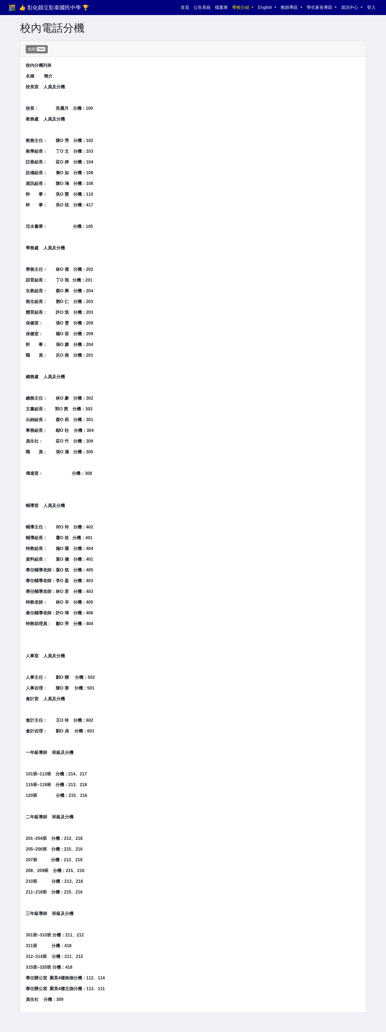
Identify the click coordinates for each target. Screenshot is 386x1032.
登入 (371, 7)
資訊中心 (350, 7)
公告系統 (202, 7)
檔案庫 (221, 7)
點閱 (36, 49)
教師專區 (290, 7)
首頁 (186, 7)
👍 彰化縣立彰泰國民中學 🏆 (54, 7)
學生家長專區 (320, 7)
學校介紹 (241, 7)
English (265, 7)
